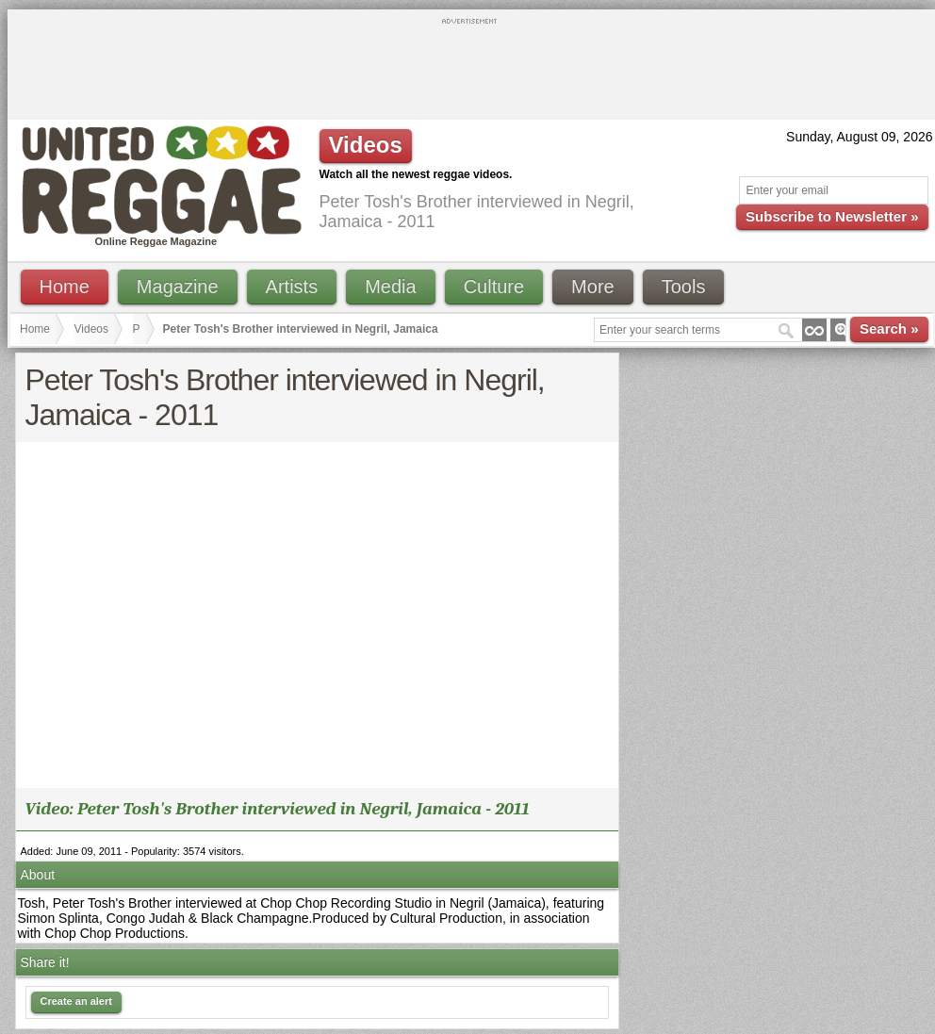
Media (390, 286)
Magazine (178, 286)
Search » (889, 328)
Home (65, 286)
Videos (91, 329)
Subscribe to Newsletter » (832, 216)
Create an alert (76, 1001)
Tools (684, 286)
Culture (494, 286)
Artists (292, 286)
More (593, 286)
